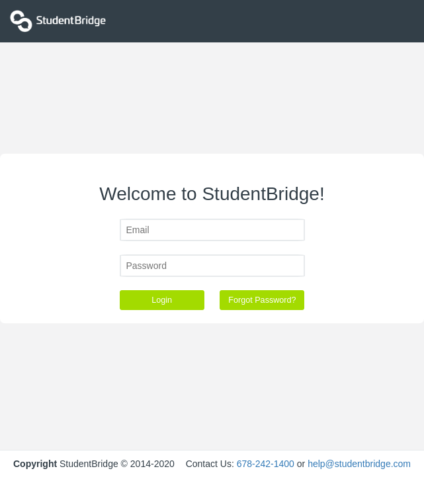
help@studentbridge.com (359, 463)
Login (161, 300)
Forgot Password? (262, 300)
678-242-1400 (265, 463)
